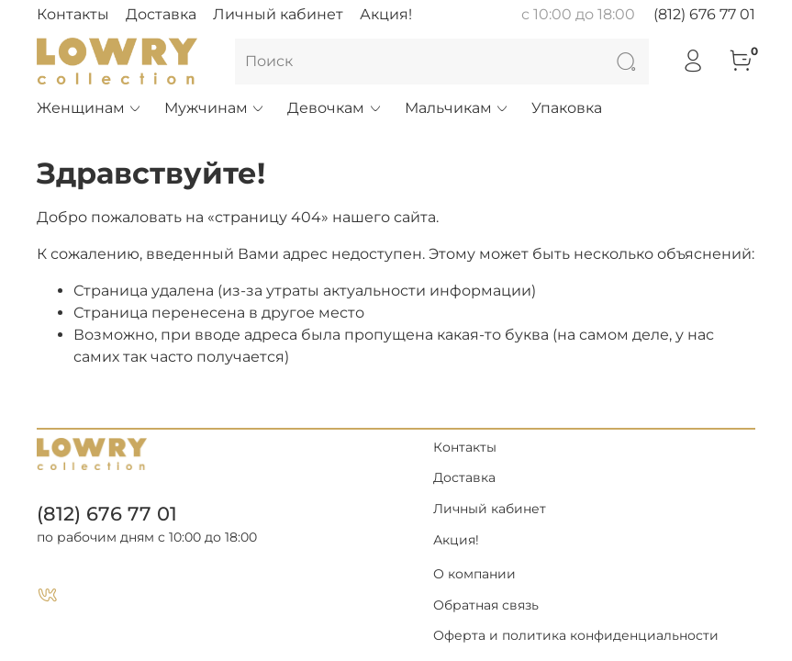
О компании (474, 574)
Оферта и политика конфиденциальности (576, 635)
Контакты (73, 14)
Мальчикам (457, 108)
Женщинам (89, 108)
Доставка (161, 14)
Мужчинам (214, 108)
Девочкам (334, 108)
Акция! (386, 14)
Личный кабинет (278, 14)
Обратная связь (486, 605)
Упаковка (566, 108)
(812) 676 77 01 (704, 14)
